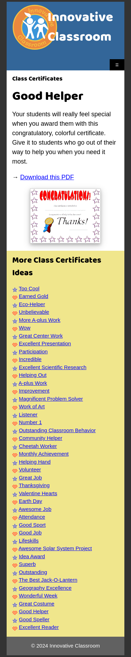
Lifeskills (29, 541)
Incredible (30, 359)
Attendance (32, 517)
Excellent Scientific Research (52, 367)
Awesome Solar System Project (55, 548)
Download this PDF (47, 177)
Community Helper (40, 438)
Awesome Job (35, 509)
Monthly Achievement (44, 454)
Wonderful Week (38, 596)
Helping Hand (35, 462)
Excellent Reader (39, 627)
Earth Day (30, 501)
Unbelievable (34, 312)
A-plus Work (33, 383)
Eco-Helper (32, 304)
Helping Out (32, 375)
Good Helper (34, 611)
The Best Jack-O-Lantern (48, 580)
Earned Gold (33, 296)
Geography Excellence (45, 588)
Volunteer (30, 469)
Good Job (30, 532)
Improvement (34, 391)
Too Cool (29, 288)
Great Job (30, 477)
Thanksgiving (34, 485)
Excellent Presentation (45, 343)
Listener (28, 414)
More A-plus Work (39, 320)
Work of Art (32, 406)
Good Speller (34, 619)
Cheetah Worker (38, 446)
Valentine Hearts (38, 493)
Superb (27, 564)
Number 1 (30, 422)
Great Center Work (41, 336)
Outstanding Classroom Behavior (57, 430)
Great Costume (36, 604)
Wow (24, 328)
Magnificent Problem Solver (51, 399)
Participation (33, 351)
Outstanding (33, 572)
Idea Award (32, 556)
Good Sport (32, 525)
